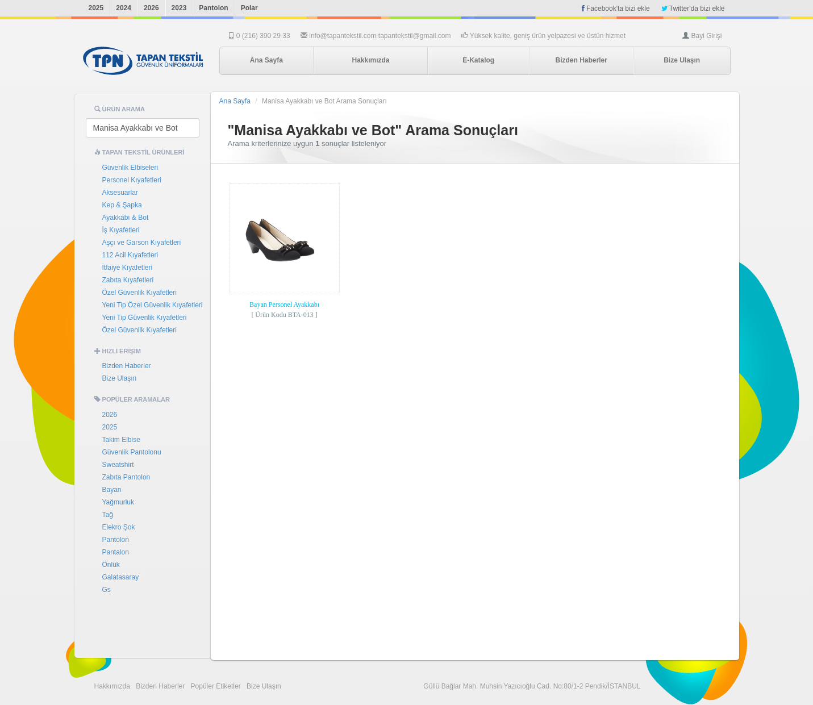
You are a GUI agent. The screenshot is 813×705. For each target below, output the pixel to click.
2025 (96, 8)
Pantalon (115, 552)
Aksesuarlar (120, 193)
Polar (249, 8)
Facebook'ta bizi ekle (616, 8)
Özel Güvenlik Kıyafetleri (139, 293)
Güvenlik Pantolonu (131, 452)
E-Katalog (478, 60)
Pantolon (213, 8)
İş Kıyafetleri (121, 230)
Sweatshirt (118, 465)
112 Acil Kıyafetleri (130, 255)
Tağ (107, 515)
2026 (151, 8)
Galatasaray (120, 577)
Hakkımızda (370, 60)
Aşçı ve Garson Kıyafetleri (141, 243)
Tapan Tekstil (143, 61)
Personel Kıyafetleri (131, 180)
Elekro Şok (118, 527)
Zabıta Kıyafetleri (128, 280)
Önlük (111, 565)
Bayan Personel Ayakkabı (284, 304)
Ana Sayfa (266, 60)
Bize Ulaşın (682, 60)
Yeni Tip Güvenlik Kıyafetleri (144, 318)
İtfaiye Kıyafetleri (127, 268)
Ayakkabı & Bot (125, 218)
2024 (123, 8)
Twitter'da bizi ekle (693, 8)
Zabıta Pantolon (126, 477)
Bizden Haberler (581, 60)
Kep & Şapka (122, 205)
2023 (179, 8)
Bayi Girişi (706, 36)
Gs (106, 590)
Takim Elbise (121, 440)
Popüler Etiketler (216, 686)
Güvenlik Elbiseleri (130, 168)
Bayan (112, 490)
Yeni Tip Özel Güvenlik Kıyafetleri (152, 305)
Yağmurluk (118, 502)
